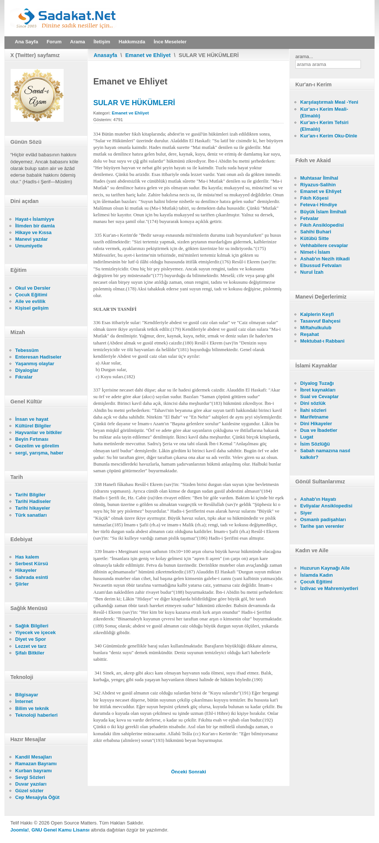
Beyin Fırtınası (31, 439)
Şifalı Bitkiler (29, 653)
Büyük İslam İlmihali (323, 211)
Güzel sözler (29, 790)
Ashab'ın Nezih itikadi (325, 258)
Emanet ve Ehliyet (148, 55)
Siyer (306, 513)
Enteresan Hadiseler (38, 357)
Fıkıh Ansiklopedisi (322, 225)
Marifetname (314, 417)
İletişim (102, 41)
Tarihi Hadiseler (33, 501)
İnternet (24, 701)
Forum (54, 41)
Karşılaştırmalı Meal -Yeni (329, 102)
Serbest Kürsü (31, 563)
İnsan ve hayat (31, 419)
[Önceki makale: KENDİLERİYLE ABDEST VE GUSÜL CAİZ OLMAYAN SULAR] (179, 771)
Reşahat (309, 334)
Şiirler (22, 584)
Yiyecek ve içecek (35, 632)
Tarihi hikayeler (32, 508)
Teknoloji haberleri (36, 715)
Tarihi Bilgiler (30, 494)
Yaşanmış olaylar (34, 363)
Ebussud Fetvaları (321, 265)
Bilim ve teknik (32, 708)
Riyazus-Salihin (318, 184)
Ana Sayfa (26, 41)
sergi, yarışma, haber (39, 453)
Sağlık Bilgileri (31, 626)
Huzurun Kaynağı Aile (325, 568)
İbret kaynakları (317, 390)
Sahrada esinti (31, 577)
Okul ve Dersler (32, 288)
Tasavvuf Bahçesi (320, 321)
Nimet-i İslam (315, 252)
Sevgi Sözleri (30, 777)
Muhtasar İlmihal (319, 178)
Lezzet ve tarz (31, 646)
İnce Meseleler (170, 41)
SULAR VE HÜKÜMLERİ (134, 103)
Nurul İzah (311, 272)
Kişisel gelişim (31, 308)
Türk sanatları (31, 515)
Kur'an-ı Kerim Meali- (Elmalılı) (324, 112)
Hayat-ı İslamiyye (34, 219)
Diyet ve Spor (30, 639)
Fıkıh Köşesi (314, 198)
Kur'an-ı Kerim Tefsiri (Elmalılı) (324, 126)
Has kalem (27, 557)
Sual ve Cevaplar (319, 396)
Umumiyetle (29, 246)
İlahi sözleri (313, 410)
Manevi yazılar (31, 239)
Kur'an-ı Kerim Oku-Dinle (328, 136)
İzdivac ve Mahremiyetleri (329, 588)
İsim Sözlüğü (315, 444)
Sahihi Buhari (315, 231)
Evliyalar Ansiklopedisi (326, 506)
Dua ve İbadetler (318, 430)
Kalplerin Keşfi (317, 314)
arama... (304, 56)
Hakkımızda (132, 41)
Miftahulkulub (316, 327)
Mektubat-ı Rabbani (322, 341)
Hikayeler (26, 570)
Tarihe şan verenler (322, 526)
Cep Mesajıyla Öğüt (37, 797)
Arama (77, 41)
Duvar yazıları (31, 784)
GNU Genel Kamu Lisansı (60, 830)
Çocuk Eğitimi (31, 294)
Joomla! (19, 830)
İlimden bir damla (35, 226)
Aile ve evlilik (30, 301)
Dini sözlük (313, 403)
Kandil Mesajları (33, 757)
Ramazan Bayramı (36, 763)
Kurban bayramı (33, 770)
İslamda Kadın (316, 575)
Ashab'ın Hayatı (318, 499)
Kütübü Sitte (314, 238)
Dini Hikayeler (316, 423)
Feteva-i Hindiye (318, 204)
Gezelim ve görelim (37, 446)
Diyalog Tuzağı (317, 383)
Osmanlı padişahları (323, 519)
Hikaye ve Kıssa (33, 232)
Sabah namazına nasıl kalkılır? (325, 454)
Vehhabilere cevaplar (324, 245)
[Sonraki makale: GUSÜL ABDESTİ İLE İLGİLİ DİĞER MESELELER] (197, 771)
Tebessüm (26, 350)
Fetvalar (309, 218)
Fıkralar (24, 377)
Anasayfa (105, 55)
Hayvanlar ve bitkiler (38, 432)
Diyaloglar (26, 370)
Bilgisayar (26, 694)
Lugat (306, 437)
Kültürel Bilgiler (33, 426)
